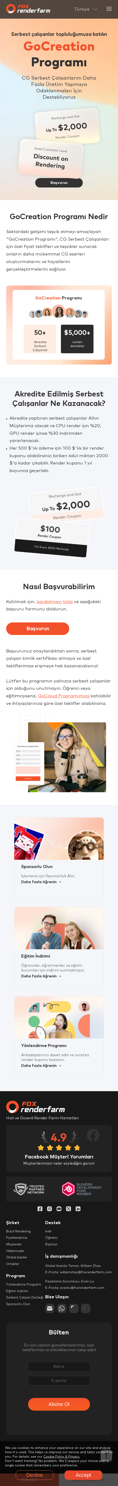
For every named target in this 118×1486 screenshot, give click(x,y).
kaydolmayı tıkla (55, 602)
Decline (34, 1475)
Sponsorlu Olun (18, 1304)
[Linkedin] (78, 1209)
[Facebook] (40, 1209)
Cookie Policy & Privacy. (61, 1456)
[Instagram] (49, 1209)
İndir (48, 1231)
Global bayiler (16, 1257)
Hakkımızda (15, 1251)
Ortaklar (12, 1264)
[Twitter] (68, 1209)
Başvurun (37, 628)
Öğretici (51, 1237)
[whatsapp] (62, 1308)
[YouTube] (59, 1209)
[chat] (74, 1308)
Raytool (51, 1244)
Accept (83, 1475)
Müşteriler (14, 1244)
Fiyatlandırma (16, 1237)
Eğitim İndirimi (17, 1291)
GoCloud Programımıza (63, 696)
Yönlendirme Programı (23, 1284)
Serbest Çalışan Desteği (24, 1297)
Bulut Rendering (18, 1231)
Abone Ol (59, 1404)
